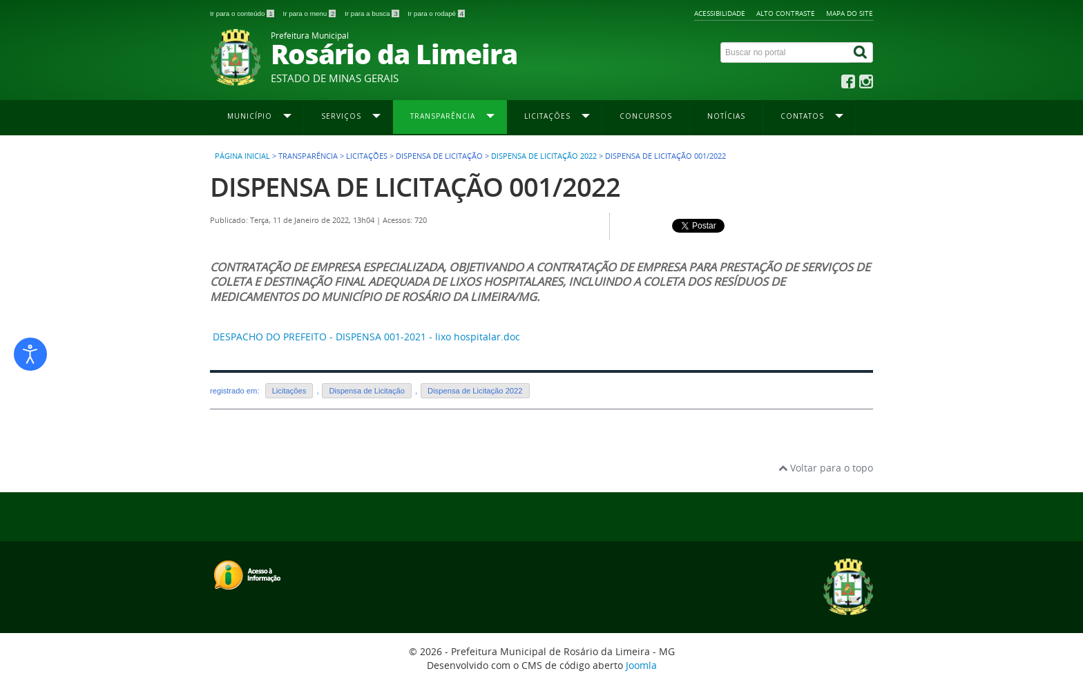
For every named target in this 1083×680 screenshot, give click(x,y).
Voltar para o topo (825, 467)
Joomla (641, 665)
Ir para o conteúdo (243, 13)
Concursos (646, 116)
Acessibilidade (719, 13)
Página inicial (242, 156)
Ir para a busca (373, 13)
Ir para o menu (310, 13)
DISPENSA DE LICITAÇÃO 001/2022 (415, 186)
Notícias (726, 116)
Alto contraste (785, 13)
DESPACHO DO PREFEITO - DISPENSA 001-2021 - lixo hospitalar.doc (366, 336)
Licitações (289, 391)
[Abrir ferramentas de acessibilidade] (30, 354)
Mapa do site (849, 13)
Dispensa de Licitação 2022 (544, 156)
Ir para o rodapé (436, 13)
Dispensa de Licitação (366, 391)
